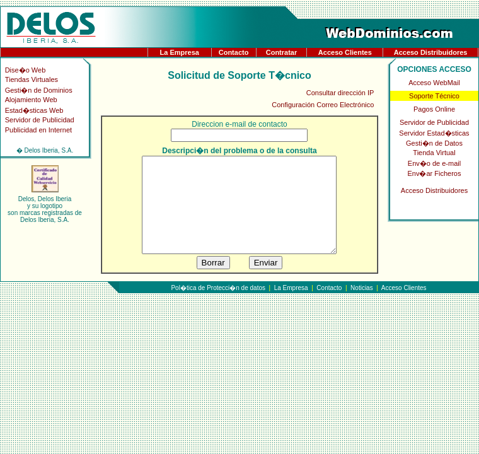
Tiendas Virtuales (31, 79)
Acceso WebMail (434, 82)
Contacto (234, 52)
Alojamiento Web (31, 99)
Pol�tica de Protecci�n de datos (218, 306)
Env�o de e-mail (434, 163)
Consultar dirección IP (340, 92)
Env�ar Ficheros (434, 173)
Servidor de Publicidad (39, 120)
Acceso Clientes (345, 52)
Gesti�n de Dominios (38, 90)
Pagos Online (434, 109)
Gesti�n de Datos (434, 143)
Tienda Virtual (434, 152)
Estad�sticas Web (34, 110)
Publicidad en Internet (38, 130)
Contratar (281, 52)
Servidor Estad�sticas (434, 133)
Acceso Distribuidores (431, 52)
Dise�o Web (25, 70)
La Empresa (179, 52)
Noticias (361, 306)
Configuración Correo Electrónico (323, 104)
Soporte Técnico (434, 96)
